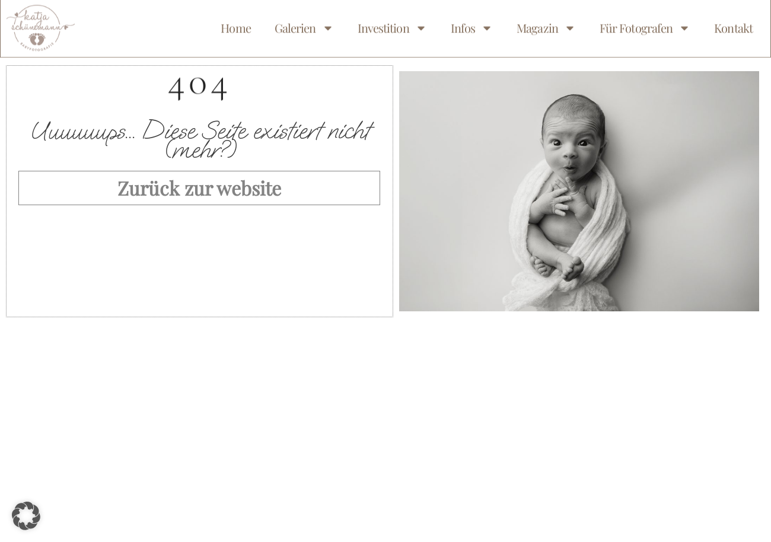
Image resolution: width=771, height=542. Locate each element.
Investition (392, 25)
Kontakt (733, 25)
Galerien (304, 25)
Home (235, 25)
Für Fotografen (645, 25)
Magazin (546, 25)
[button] (26, 516)
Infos (472, 25)
